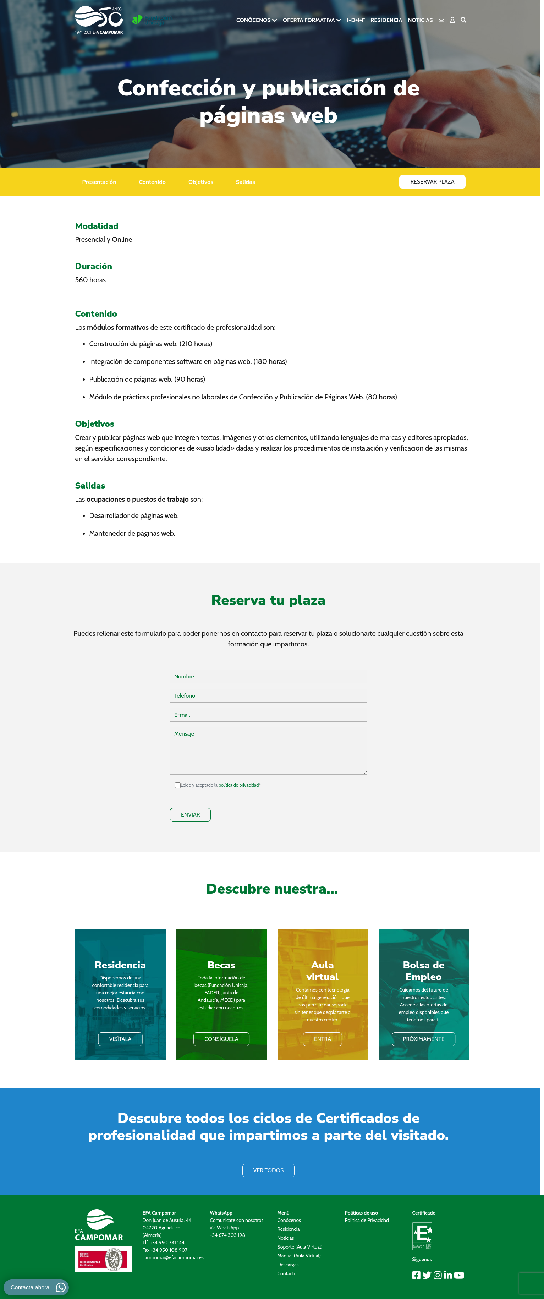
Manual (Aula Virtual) (299, 1255)
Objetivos (200, 182)
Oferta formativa (309, 20)
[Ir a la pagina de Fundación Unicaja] (151, 20)
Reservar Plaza (432, 181)
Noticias (420, 20)
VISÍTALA (120, 1039)
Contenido (152, 182)
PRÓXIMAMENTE (423, 1039)
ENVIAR (190, 814)
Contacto (287, 1273)
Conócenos (253, 20)
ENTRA (322, 1039)
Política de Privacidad (367, 1220)
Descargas (288, 1264)
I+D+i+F (356, 20)
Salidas (245, 182)
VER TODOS (268, 1170)
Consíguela (221, 1039)
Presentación (99, 182)
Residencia (386, 20)
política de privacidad (239, 785)
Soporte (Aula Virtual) (300, 1247)
